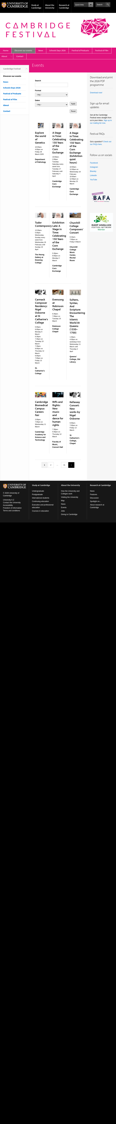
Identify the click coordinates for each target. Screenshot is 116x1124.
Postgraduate (37, 494)
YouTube (93, 180)
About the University (49, 6)
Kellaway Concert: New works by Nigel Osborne (75, 410)
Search (38, 81)
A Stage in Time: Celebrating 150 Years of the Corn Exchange (59, 142)
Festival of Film (101, 50)
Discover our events (23, 50)
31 (64, 465)
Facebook (94, 163)
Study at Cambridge (36, 6)
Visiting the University (69, 497)
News (40, 50)
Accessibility (8, 505)
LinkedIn (93, 175)
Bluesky (93, 171)
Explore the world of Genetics (40, 137)
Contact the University (12, 503)
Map (63, 501)
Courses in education (40, 511)
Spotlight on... (95, 501)
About (4, 56)
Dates (37, 100)
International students (40, 498)
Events (64, 507)
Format (38, 91)
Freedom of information (12, 508)
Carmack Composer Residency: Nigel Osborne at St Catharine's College (41, 311)
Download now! (96, 93)
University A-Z (8, 500)
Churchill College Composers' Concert (76, 227)
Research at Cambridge (64, 6)
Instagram (94, 167)
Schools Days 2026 (57, 50)
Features (93, 494)
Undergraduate (38, 491)
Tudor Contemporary (43, 224)
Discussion (94, 498)
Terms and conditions (11, 511)
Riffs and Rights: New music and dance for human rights (57, 413)
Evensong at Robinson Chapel (58, 304)
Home (5, 50)
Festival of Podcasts (80, 50)
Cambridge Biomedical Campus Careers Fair (41, 408)
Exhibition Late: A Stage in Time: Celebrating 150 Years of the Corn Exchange (59, 236)
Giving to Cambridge (69, 514)
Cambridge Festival (12, 69)
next (70, 465)
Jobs (63, 511)
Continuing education (40, 501)
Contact (19, 56)
